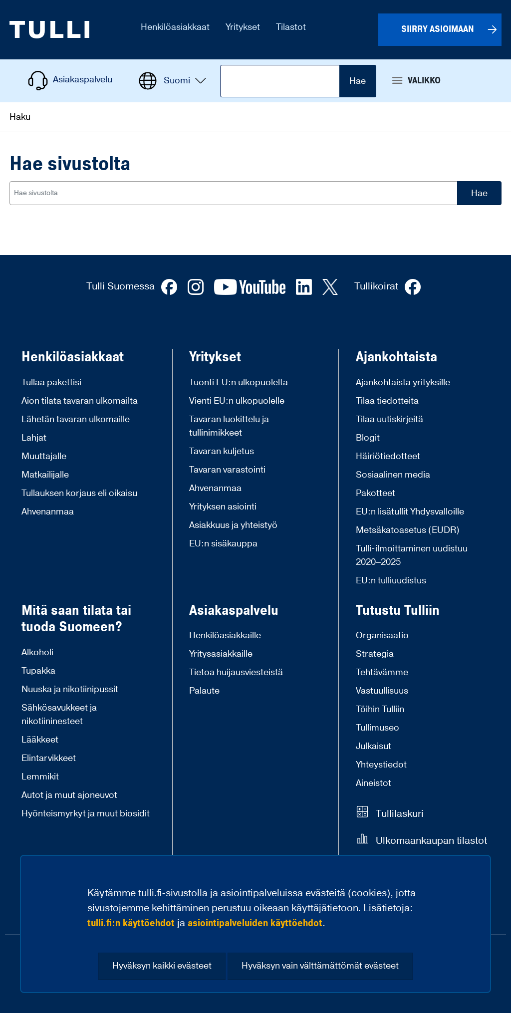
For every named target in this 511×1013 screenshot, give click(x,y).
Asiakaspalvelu (233, 610)
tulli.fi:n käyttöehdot (131, 923)
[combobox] (233, 193)
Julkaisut (373, 746)
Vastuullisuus (382, 691)
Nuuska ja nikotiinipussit (69, 689)
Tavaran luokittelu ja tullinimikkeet (229, 426)
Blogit (368, 438)
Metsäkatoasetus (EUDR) (408, 530)
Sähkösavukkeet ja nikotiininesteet (59, 715)
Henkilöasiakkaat (72, 357)
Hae (357, 81)
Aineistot (373, 783)
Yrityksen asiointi (222, 507)
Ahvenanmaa (47, 512)
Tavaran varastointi (227, 470)
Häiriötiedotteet (388, 456)
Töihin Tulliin (380, 709)
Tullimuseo (377, 728)
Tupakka (38, 671)
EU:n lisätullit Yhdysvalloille (410, 512)
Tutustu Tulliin (398, 610)
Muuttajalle (43, 456)
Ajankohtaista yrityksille (403, 382)
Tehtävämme (382, 672)
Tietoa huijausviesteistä (236, 672)
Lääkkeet (39, 740)
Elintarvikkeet (48, 758)
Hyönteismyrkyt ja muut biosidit (85, 813)
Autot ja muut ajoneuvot (69, 795)
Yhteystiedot (381, 765)
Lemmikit (40, 776)
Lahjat (33, 438)
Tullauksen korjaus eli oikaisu (79, 493)
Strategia (375, 654)
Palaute (204, 691)
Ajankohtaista (396, 357)
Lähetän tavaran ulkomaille (75, 419)
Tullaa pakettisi (51, 382)
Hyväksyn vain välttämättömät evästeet (320, 966)
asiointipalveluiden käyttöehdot (255, 923)
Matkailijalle (45, 475)
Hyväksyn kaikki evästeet (162, 966)
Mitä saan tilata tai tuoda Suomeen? (76, 619)
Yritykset (215, 357)
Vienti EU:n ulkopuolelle (236, 401)
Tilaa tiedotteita (387, 401)
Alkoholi (37, 652)
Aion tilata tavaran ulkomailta (79, 401)
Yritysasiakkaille (221, 654)
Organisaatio (382, 635)
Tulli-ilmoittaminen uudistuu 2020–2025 (412, 555)
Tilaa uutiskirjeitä (389, 419)
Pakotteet (375, 493)
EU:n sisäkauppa (223, 543)
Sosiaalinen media (393, 475)
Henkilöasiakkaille (225, 635)
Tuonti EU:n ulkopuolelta (238, 382)
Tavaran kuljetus (221, 451)
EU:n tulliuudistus (391, 580)
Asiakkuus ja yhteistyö (233, 525)
